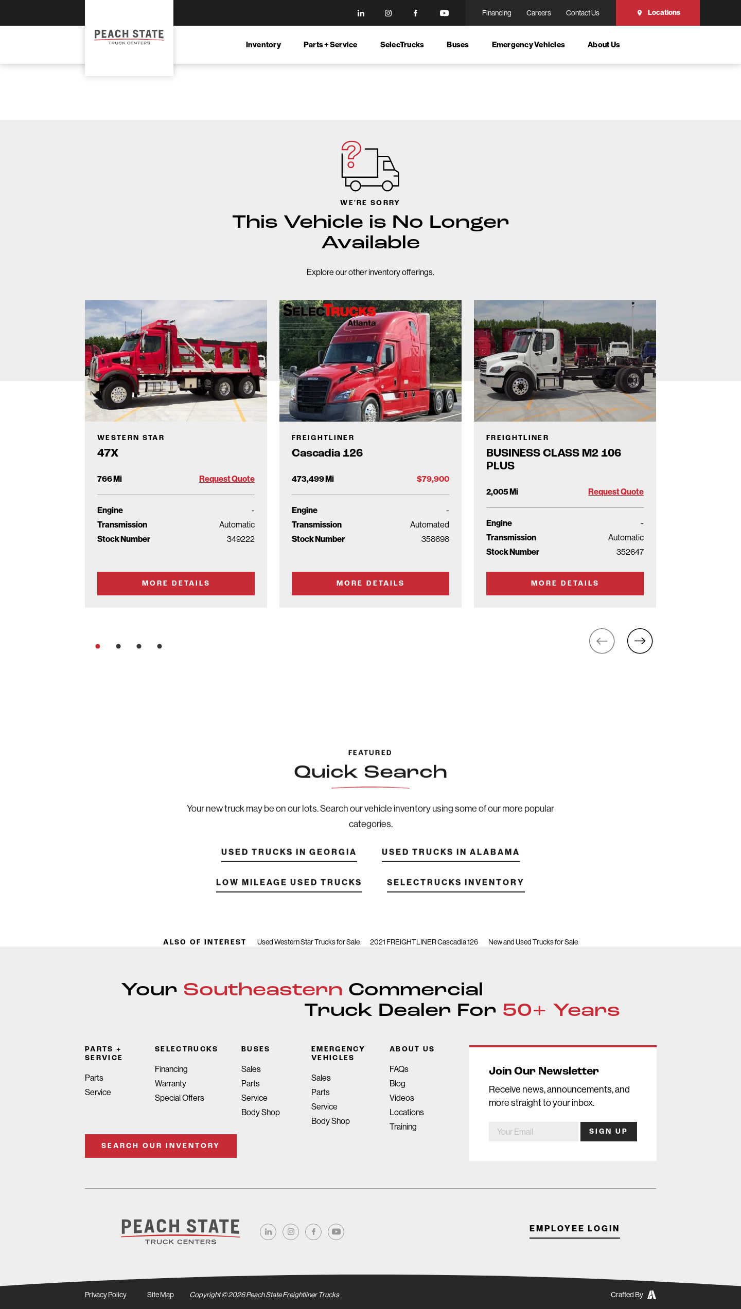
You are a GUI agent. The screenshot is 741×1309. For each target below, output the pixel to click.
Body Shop (260, 1112)
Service (98, 1092)
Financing (171, 1069)
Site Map (160, 1294)
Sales (251, 1069)
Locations (658, 12)
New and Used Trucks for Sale (533, 942)
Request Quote (227, 479)
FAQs (399, 1069)
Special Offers (179, 1098)
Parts (94, 1078)
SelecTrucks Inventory (456, 898)
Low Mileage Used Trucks (289, 898)
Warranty (170, 1083)
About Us (604, 44)
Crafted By (633, 1294)
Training (403, 1127)
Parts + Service (331, 44)
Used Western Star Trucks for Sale (308, 942)
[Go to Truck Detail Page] (176, 454)
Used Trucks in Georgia (289, 867)
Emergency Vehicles (529, 44)
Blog (397, 1083)
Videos (402, 1098)
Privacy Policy (106, 1294)
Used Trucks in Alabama (451, 867)
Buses (458, 44)
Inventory (263, 44)
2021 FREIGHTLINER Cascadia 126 (424, 942)
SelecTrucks (402, 44)
